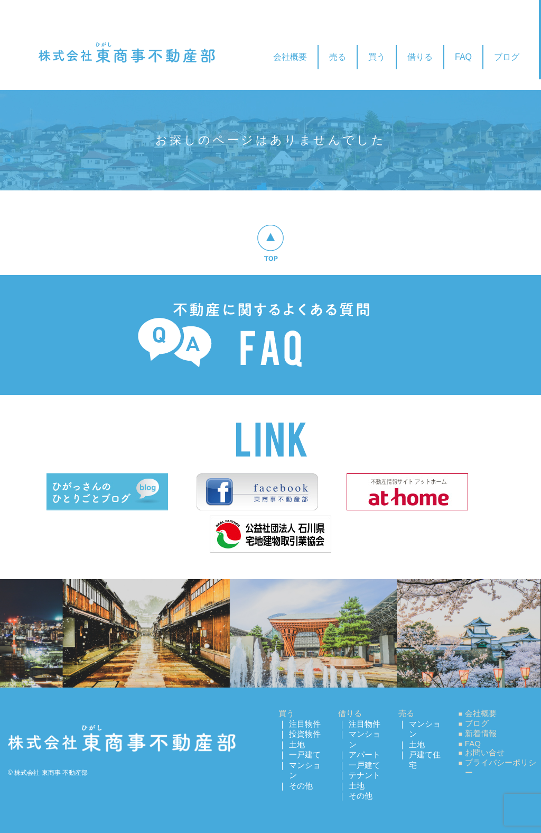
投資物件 (305, 733)
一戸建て (305, 754)
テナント (364, 775)
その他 (301, 785)
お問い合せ (485, 752)
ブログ (506, 56)
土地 (297, 744)
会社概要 (290, 56)
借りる (420, 56)
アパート (364, 754)
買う (376, 56)
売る (337, 56)
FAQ (463, 56)
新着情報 (481, 733)
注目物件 (305, 723)
